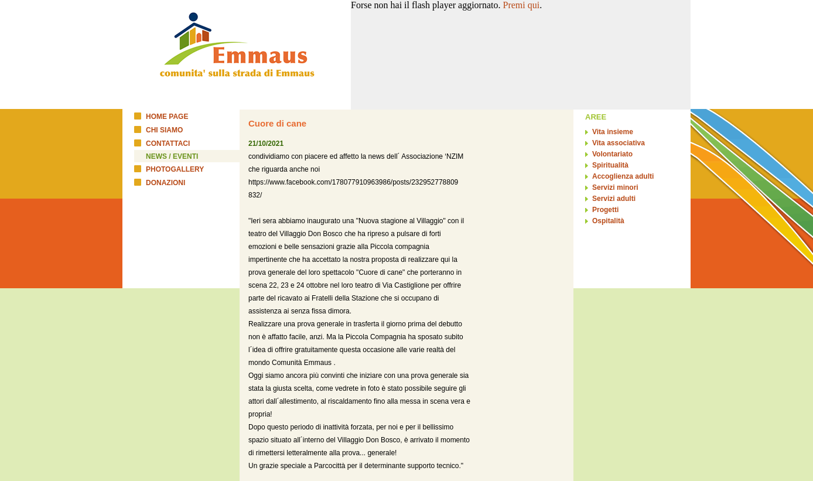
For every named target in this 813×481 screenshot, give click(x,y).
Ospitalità (608, 221)
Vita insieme (612, 132)
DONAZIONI (165, 183)
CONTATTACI (168, 143)
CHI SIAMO (164, 130)
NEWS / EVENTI (172, 156)
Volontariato (612, 154)
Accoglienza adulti (623, 176)
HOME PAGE (167, 116)
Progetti (605, 210)
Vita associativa (618, 143)
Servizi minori (615, 187)
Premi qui (521, 5)
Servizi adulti (614, 199)
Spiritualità (610, 165)
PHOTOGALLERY (175, 169)
